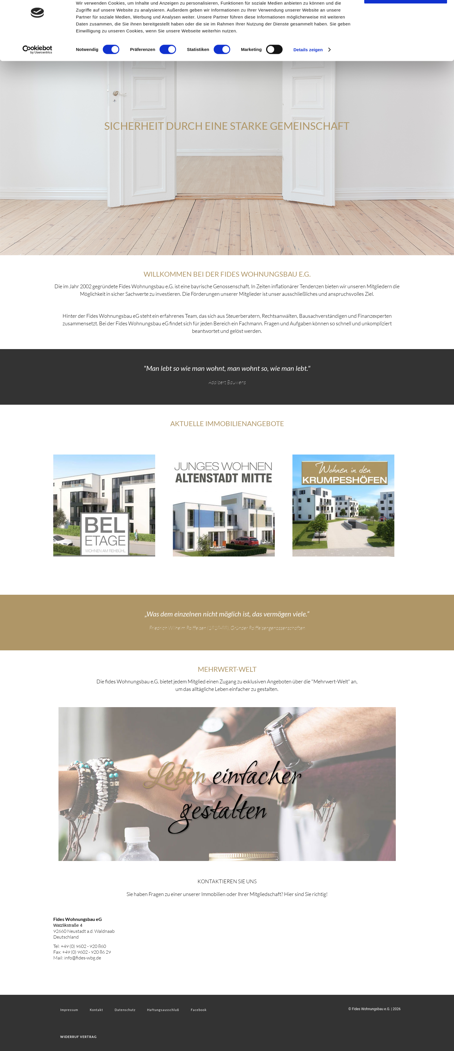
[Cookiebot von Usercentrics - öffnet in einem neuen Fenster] (37, 67)
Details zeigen (308, 67)
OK (405, 14)
